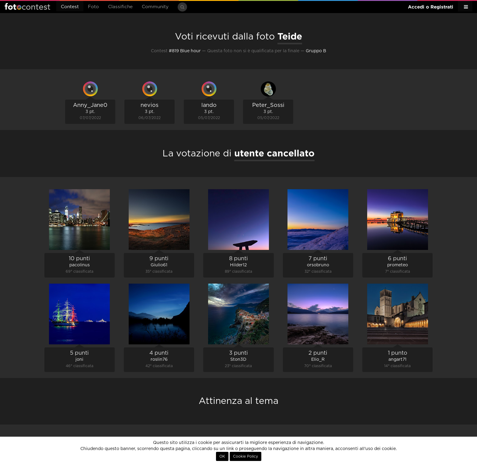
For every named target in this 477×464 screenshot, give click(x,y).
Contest (70, 7)
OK (222, 456)
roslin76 (159, 359)
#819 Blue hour (185, 51)
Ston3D (238, 359)
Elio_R (318, 359)
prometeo (397, 265)
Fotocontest (27, 6)
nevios (149, 105)
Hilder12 (238, 265)
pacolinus (79, 265)
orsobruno (318, 265)
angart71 (397, 359)
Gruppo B (316, 51)
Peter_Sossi (268, 105)
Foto (93, 7)
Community (155, 7)
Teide (289, 36)
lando (209, 105)
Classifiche (120, 7)
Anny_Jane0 (90, 105)
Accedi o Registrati (430, 6)
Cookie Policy (245, 456)
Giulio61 (159, 265)
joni (79, 359)
